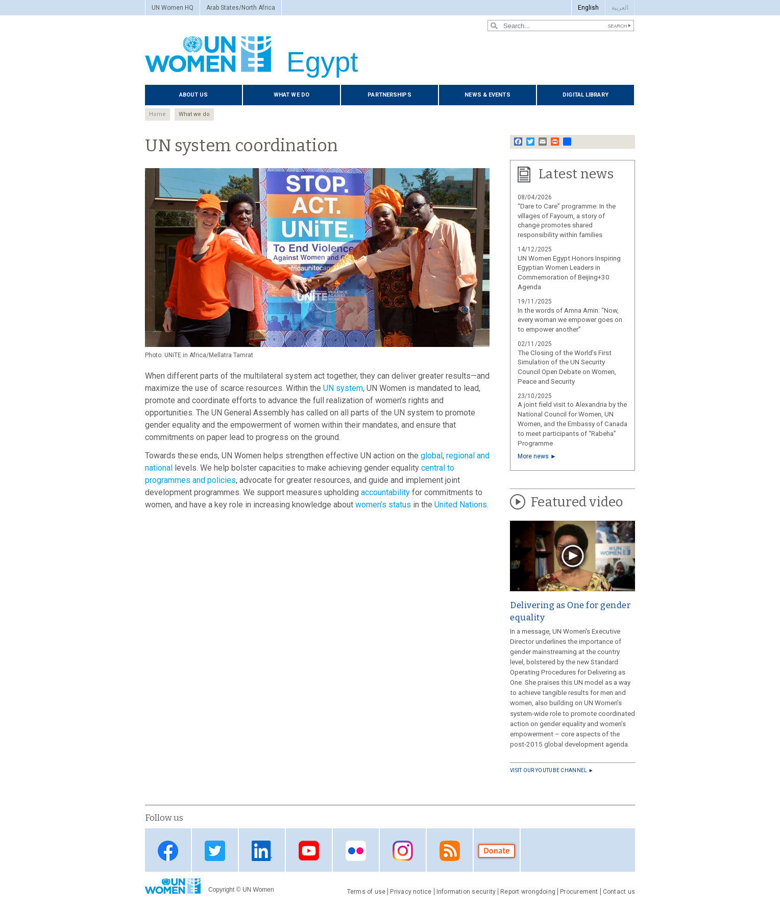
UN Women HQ (172, 7)
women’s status (383, 504)
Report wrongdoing (527, 891)
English (588, 7)
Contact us (619, 891)
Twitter (215, 851)
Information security (466, 891)
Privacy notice (410, 891)
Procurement (579, 891)
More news (533, 456)
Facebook (168, 851)
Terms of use (366, 891)
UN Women (258, 889)
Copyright (221, 889)
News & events (487, 94)
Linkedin (262, 851)
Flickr (356, 851)
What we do (291, 94)
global (432, 455)
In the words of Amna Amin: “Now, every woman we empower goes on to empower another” (570, 320)
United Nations (460, 504)
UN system (343, 388)
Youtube (309, 851)
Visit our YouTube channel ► (552, 770)
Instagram (403, 851)
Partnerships (389, 94)
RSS (450, 851)
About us (193, 94)
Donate (497, 851)
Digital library (585, 94)
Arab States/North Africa (240, 7)
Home (157, 114)
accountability (385, 492)
